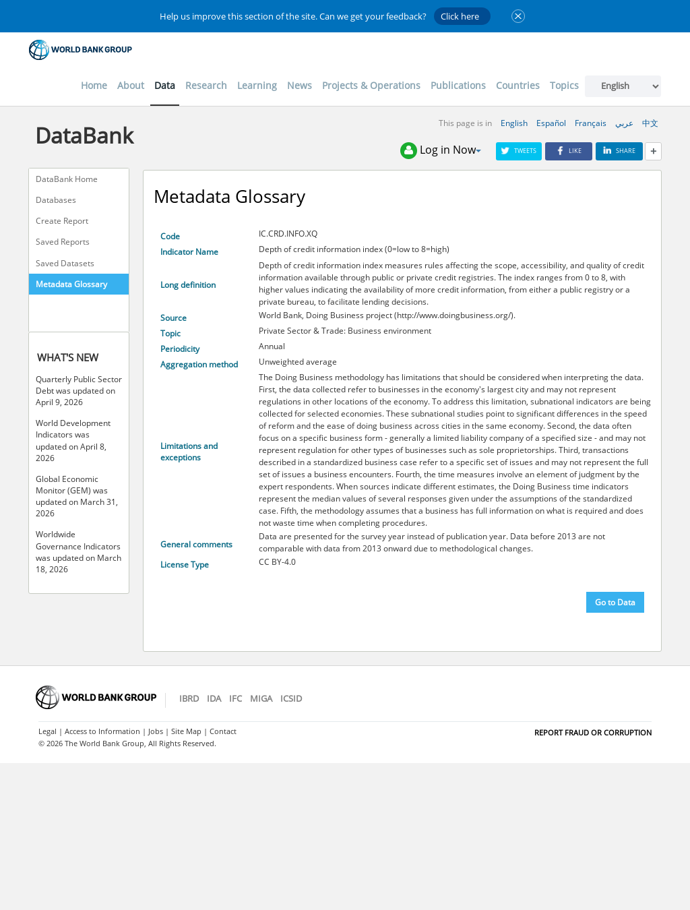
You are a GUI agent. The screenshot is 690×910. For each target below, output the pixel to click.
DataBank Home (67, 179)
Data (164, 85)
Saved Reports (63, 241)
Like (569, 150)
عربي (624, 123)
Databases (56, 200)
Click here (460, 16)
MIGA (261, 698)
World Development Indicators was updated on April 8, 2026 (73, 440)
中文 (650, 123)
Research (206, 85)
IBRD (189, 698)
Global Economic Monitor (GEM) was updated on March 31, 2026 (77, 496)
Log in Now (440, 150)
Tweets (518, 150)
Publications (458, 85)
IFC (235, 698)
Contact (223, 731)
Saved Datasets (65, 263)
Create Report (62, 220)
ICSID (291, 698)
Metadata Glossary (71, 284)
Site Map (186, 731)
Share (619, 150)
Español (551, 123)
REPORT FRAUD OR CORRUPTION (593, 732)
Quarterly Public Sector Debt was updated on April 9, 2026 (79, 390)
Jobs (155, 731)
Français (590, 123)
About (130, 85)
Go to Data (615, 602)
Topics (564, 85)
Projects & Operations (371, 85)
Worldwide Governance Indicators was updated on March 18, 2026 (78, 551)
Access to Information (102, 731)
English (514, 123)
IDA (214, 698)
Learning (257, 85)
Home (94, 85)
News (299, 85)
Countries (518, 85)
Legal (47, 731)
